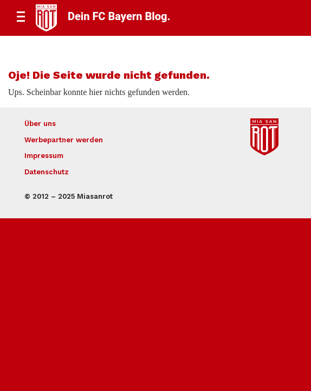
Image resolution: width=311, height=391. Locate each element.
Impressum (43, 156)
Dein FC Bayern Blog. (119, 16)
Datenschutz (46, 172)
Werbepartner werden (63, 140)
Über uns (40, 123)
